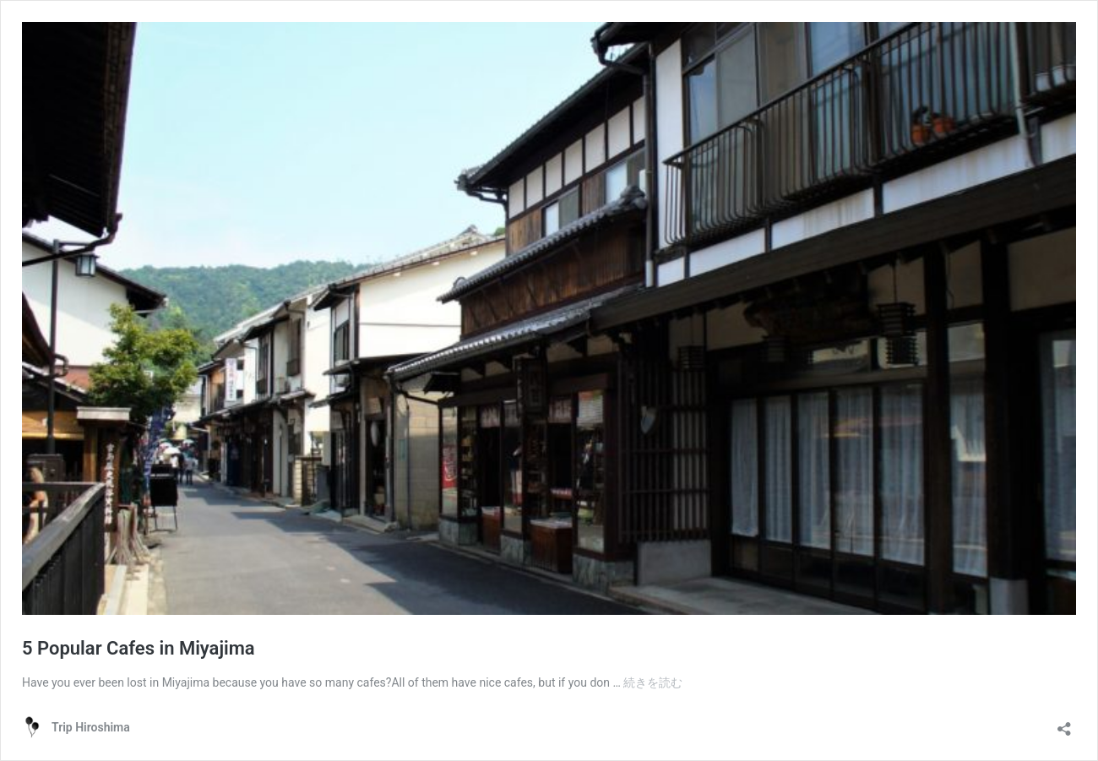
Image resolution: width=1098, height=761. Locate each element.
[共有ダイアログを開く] (1064, 723)
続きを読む (652, 682)
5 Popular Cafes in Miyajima (138, 648)
